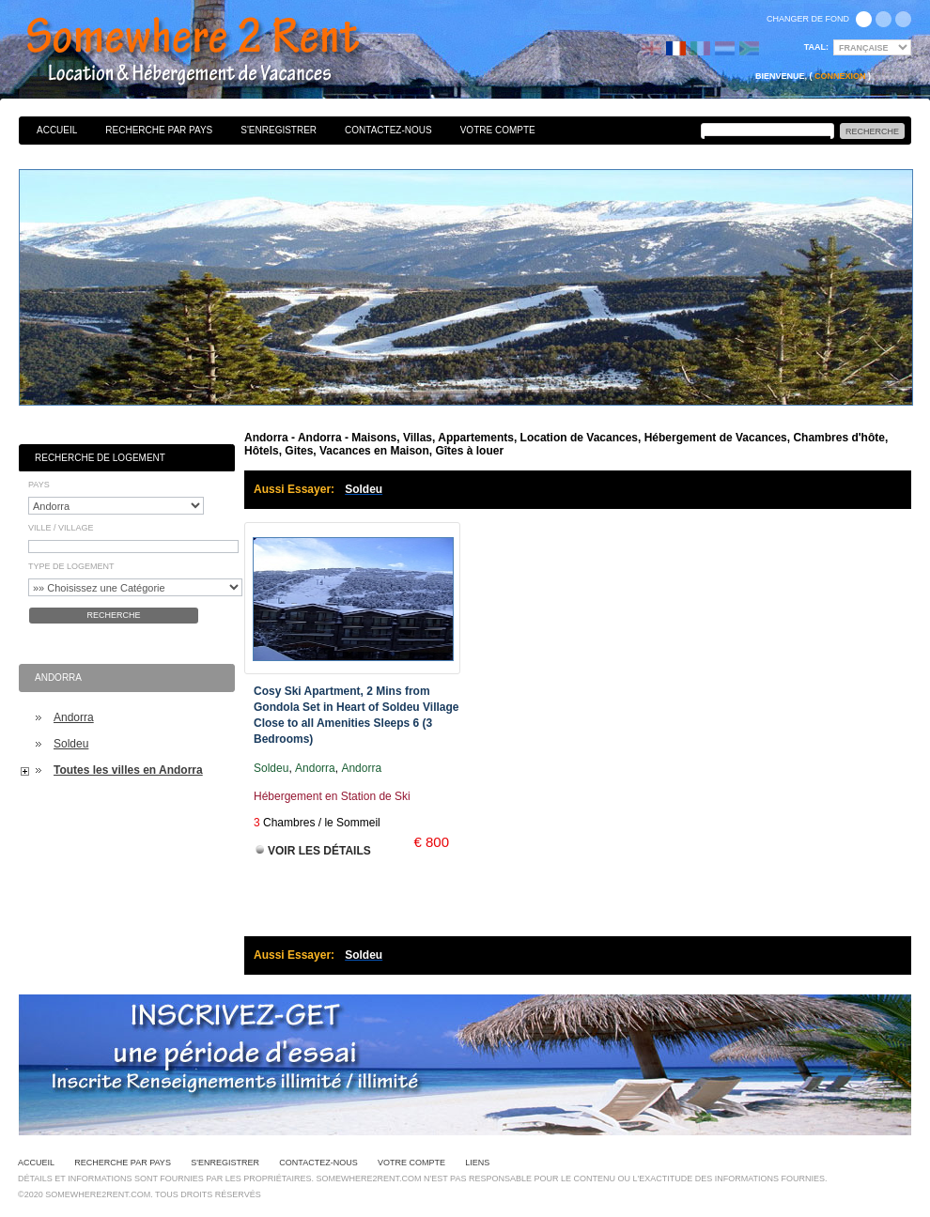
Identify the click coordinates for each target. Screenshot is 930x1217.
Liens (477, 1162)
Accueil (57, 130)
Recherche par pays (158, 130)
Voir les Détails (319, 850)
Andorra (74, 717)
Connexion (840, 76)
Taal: (816, 47)
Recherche (113, 615)
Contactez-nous (388, 130)
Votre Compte (497, 130)
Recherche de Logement (100, 458)
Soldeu (71, 743)
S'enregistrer (278, 130)
